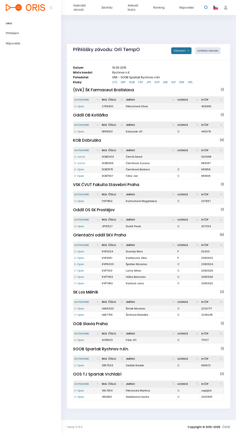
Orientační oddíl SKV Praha (99, 235)
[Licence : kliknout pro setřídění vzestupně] (188, 100)
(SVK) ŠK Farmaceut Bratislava (103, 90)
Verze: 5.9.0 (75, 427)
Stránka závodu (207, 50)
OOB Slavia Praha (90, 324)
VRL (190, 82)
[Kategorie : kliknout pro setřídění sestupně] (87, 100)
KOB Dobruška (87, 140)
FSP (140, 82)
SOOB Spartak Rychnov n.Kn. (101, 349)
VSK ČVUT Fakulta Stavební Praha (106, 184)
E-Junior (79, 157)
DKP (123, 82)
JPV (148, 82)
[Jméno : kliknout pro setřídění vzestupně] (150, 100)
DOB (132, 82)
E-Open (79, 106)
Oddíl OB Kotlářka (90, 115)
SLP (173, 82)
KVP (157, 82)
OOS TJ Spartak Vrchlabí (97, 374)
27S (114, 82)
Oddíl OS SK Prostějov (94, 210)
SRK (181, 82)
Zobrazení (180, 50)
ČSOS (226, 427)
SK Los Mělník (85, 292)
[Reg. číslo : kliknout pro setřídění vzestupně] (113, 100)
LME (165, 82)
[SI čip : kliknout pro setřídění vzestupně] (212, 100)
